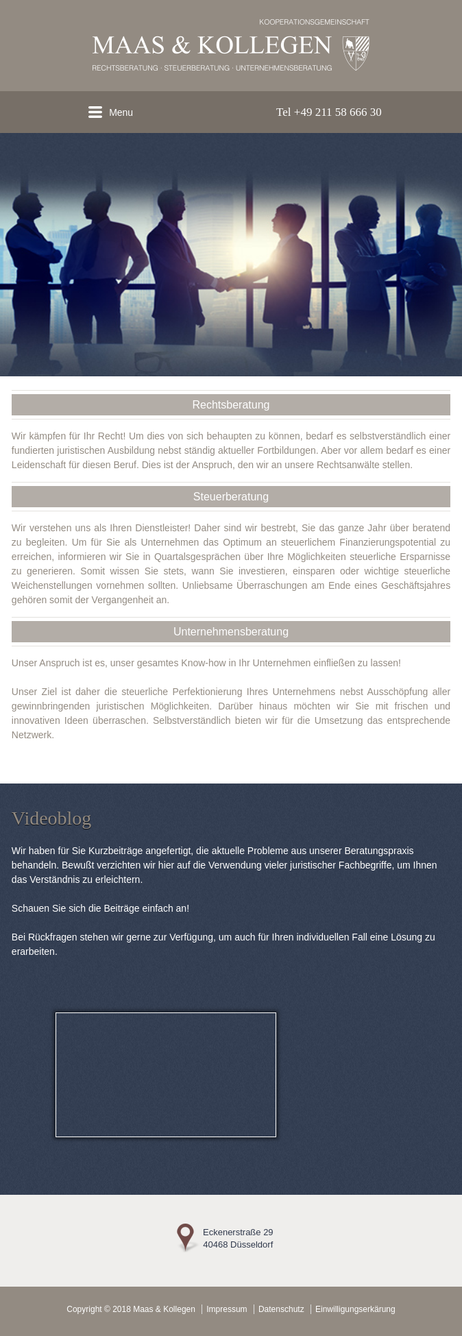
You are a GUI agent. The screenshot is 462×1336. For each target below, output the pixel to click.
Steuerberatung (231, 496)
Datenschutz (281, 1309)
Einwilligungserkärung (355, 1309)
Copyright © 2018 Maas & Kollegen (130, 1309)
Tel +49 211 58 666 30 (329, 112)
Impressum (226, 1309)
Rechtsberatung (231, 405)
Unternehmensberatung (231, 631)
